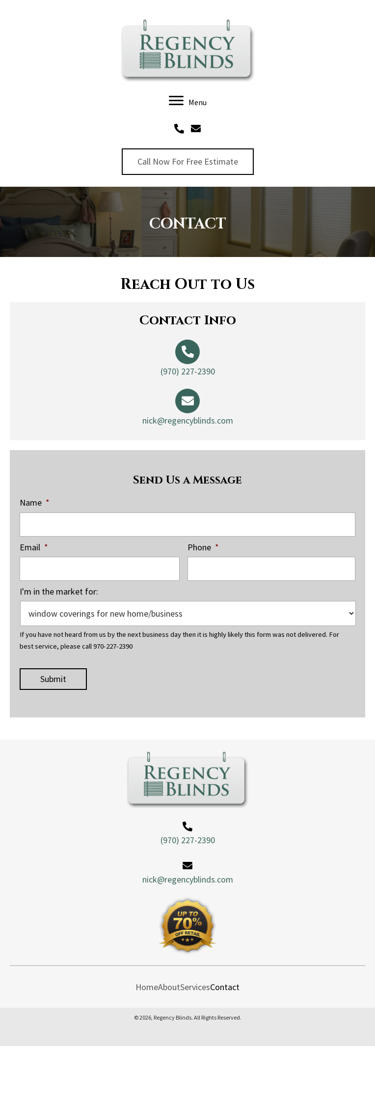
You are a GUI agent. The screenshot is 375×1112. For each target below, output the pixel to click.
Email (34, 547)
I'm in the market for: (59, 591)
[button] (188, 161)
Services (195, 987)
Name (35, 502)
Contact (225, 987)
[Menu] (188, 101)
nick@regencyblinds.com (187, 420)
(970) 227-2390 (188, 371)
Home (146, 987)
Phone (203, 547)
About (169, 987)
